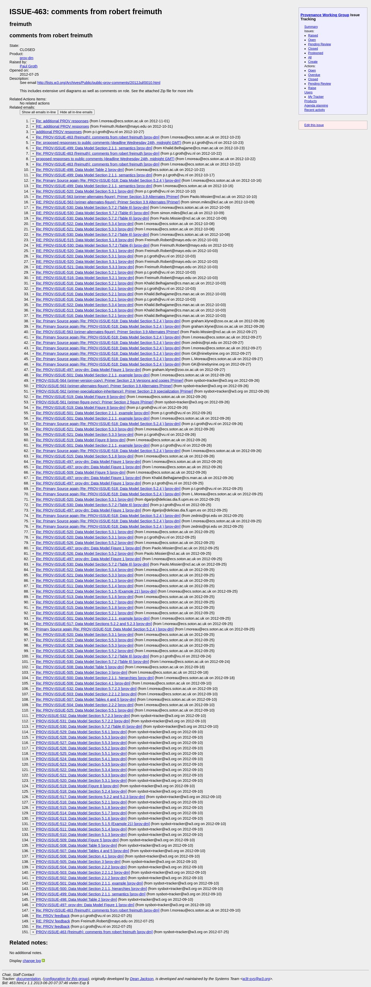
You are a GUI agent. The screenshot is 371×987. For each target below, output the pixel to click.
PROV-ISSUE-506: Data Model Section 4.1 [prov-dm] (80, 856)
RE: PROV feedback (53, 921)
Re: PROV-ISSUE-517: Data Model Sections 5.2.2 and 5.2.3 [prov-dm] (94, 624)
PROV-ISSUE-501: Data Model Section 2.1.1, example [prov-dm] (89, 883)
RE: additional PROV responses (62, 126)
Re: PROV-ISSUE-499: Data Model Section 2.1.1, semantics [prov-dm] (94, 148)
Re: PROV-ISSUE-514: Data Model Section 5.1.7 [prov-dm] (85, 602)
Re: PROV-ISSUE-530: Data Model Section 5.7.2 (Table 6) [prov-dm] (92, 207)
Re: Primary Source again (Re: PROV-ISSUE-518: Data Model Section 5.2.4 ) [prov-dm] (108, 180)
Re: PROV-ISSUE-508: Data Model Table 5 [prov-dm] (80, 667)
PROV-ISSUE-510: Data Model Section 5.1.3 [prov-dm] (81, 835)
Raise (312, 88)
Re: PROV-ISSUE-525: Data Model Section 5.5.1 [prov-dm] (85, 710)
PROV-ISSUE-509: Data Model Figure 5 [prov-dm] (77, 840)
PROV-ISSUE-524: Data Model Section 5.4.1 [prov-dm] (81, 759)
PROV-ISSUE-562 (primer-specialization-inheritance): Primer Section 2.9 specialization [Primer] (114, 391)
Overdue (314, 75)
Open (312, 40)
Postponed (315, 53)
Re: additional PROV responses (62, 121)
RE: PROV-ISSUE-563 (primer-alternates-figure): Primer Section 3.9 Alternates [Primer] (108, 202)
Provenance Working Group (325, 15)
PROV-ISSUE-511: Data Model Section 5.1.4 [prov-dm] (81, 829)
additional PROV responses (59, 132)
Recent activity (314, 110)
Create (313, 62)
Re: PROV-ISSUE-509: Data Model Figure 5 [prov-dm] (80, 472)
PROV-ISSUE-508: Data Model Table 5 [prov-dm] (76, 845)
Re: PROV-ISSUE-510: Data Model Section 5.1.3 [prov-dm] (85, 580)
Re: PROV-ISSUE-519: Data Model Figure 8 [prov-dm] (80, 397)
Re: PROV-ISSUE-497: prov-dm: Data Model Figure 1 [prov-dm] (88, 370)
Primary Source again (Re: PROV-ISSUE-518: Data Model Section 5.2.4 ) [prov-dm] (105, 629)
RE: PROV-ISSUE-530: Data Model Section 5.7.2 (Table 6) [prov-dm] (92, 213)
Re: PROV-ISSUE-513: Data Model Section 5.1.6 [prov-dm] (85, 310)
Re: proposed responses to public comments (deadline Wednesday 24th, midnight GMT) (108, 143)
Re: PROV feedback (53, 916)
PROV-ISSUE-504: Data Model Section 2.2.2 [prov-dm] (81, 867)
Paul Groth (29, 66)
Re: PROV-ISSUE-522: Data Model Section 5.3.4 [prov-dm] (85, 224)
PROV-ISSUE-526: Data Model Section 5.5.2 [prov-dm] (81, 748)
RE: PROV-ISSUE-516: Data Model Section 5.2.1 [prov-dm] (85, 278)
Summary (311, 27)
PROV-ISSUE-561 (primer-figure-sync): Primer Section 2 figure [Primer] (95, 402)
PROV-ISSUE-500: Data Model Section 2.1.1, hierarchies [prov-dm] (91, 889)
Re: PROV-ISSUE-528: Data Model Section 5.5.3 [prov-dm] (85, 645)
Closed (313, 48)
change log (32, 961)
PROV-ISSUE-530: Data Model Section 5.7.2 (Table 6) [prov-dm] (89, 726)
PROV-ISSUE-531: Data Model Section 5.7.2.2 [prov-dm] (83, 721)
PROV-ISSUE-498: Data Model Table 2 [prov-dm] (76, 899)
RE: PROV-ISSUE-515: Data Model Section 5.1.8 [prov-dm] (85, 240)
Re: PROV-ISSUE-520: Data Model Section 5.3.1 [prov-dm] (85, 191)
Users (308, 92)
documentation (28, 979)
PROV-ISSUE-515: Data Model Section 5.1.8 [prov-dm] (81, 808)
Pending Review (319, 44)
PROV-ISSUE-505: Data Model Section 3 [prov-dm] (78, 862)
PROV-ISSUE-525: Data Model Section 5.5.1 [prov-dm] (81, 753)
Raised (313, 35)
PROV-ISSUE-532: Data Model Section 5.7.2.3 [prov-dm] (83, 716)
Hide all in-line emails (76, 112)
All (310, 57)
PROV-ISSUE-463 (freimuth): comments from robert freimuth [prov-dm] (94, 932)
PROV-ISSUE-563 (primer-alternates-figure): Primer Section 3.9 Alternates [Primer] (104, 386)
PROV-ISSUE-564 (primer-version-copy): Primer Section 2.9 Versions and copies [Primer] (109, 380)
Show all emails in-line (39, 112)
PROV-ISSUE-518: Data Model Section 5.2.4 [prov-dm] (81, 791)
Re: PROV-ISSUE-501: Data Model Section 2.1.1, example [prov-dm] (93, 375)
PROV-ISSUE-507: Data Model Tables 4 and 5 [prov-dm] (82, 851)
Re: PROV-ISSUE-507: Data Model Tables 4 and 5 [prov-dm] (86, 699)
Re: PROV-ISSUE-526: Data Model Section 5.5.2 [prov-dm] (85, 543)
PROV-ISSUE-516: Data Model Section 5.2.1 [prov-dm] (81, 802)
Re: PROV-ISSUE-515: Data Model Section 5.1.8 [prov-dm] (85, 456)
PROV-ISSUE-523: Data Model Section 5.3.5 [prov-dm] (81, 764)
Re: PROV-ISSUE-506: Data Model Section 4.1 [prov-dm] (83, 683)
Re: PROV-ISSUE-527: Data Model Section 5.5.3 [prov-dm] (85, 640)
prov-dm (26, 58)
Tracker (316, 97)
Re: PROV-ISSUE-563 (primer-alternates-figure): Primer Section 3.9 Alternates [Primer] (107, 197)
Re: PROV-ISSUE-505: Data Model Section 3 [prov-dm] (82, 672)
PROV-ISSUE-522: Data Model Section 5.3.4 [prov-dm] (81, 770)
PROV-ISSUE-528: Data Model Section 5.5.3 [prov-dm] (81, 737)
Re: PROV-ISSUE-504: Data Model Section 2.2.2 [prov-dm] (85, 705)
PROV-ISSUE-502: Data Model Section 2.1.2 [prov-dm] (81, 878)
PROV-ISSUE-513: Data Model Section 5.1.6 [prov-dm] (81, 818)
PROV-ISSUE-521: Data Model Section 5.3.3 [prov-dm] (81, 775)
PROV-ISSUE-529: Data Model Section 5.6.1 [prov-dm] (81, 732)
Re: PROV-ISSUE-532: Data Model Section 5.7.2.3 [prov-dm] (86, 689)
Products (310, 101)
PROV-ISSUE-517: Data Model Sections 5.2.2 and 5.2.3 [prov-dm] (90, 797)
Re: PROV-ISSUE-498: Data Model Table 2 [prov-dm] (80, 170)
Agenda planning (316, 105)
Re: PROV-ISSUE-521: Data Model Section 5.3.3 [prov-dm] (85, 229)
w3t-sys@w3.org (256, 979)
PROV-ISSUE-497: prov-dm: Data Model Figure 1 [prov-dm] (85, 905)
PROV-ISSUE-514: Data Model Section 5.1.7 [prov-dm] (81, 813)
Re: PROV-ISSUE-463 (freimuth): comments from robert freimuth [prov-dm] (97, 137)
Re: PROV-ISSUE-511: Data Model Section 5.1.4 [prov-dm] (85, 586)
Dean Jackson (142, 979)
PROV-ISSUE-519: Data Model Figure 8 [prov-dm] (77, 786)
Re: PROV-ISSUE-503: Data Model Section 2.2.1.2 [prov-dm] (86, 694)
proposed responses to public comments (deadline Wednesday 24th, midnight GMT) (105, 159)
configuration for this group (66, 979)
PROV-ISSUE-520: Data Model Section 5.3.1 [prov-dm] (81, 780)
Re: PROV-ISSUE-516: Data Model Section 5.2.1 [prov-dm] (85, 272)
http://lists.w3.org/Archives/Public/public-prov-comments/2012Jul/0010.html (99, 83)
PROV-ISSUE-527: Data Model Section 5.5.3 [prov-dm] (81, 743)
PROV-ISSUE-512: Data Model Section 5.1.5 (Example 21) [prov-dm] (93, 824)
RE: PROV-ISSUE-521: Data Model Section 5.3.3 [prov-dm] (85, 267)
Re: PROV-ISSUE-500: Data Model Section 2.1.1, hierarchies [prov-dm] (95, 678)
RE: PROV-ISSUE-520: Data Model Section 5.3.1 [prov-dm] (85, 251)
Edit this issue (314, 125)
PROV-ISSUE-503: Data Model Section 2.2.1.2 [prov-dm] (83, 872)
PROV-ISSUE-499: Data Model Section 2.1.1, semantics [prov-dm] (91, 894)
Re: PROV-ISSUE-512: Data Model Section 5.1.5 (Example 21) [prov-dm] (96, 591)
